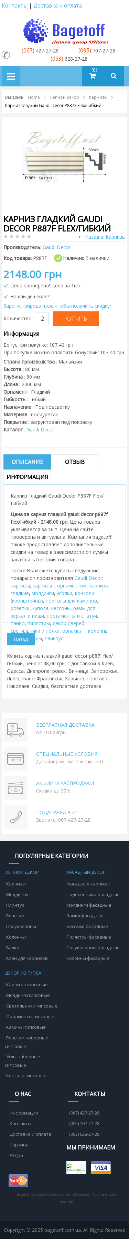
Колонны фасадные (87, 958)
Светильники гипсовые (31, 1006)
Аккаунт (120, 6)
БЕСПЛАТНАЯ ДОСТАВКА (65, 725)
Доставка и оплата (57, 5)
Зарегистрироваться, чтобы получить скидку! (57, 305)
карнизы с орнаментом (60, 585)
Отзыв (75, 462)
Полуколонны (21, 926)
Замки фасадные (85, 916)
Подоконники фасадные (93, 894)
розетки (20, 608)
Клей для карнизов (27, 958)
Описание (27, 462)
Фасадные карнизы (88, 884)
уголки (64, 593)
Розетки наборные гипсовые (26, 1042)
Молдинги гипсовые (28, 995)
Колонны (16, 937)
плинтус (54, 638)
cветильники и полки (35, 631)
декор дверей (68, 623)
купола (40, 608)
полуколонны (26, 638)
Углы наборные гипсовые (22, 1060)
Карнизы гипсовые (27, 984)
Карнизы (16, 884)
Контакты (15, 5)
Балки (12, 947)
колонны (98, 631)
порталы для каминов (71, 600)
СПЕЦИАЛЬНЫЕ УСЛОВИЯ (66, 754)
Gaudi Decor (40, 429)
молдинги (43, 593)
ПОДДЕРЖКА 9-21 (56, 812)
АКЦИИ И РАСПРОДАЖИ (65, 783)
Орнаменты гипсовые (30, 1016)
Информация (27, 477)
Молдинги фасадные (88, 905)
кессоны (61, 608)
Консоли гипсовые (26, 1075)
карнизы (20, 585)
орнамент (73, 631)
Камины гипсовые (26, 1027)
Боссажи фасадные (87, 926)
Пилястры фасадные (88, 937)
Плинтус (15, 905)
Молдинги (17, 894)
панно (18, 623)
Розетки (15, 916)
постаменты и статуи (72, 615)
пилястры (39, 623)
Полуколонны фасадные (93, 947)
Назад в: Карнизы (102, 237)
